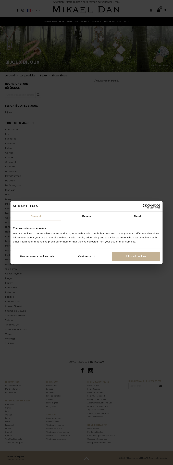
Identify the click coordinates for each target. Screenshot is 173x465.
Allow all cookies (136, 256)
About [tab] (137, 216)
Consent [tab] (36, 216)
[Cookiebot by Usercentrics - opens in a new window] (145, 206)
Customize (86, 256)
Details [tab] (86, 216)
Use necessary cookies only (37, 256)
